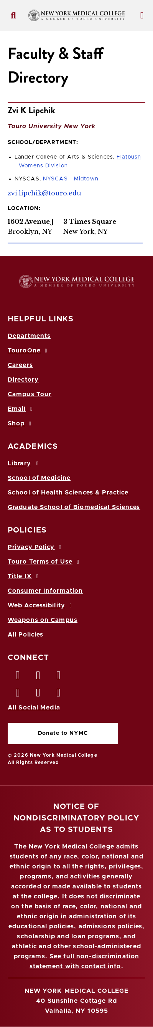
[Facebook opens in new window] (18, 677)
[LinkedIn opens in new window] (59, 677)
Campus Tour (29, 394)
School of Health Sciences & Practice (68, 493)
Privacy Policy (36, 547)
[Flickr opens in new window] (59, 694)
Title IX (24, 576)
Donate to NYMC (63, 733)
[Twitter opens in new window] (38, 677)
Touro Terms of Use (45, 562)
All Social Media (34, 708)
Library (24, 463)
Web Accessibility (41, 605)
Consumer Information (45, 591)
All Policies (25, 635)
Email (21, 409)
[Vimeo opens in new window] (38, 694)
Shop (21, 423)
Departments (29, 336)
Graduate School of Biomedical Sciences (74, 507)
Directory (23, 380)
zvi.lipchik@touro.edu (44, 193)
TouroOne (28, 350)
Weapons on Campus (42, 620)
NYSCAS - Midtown (71, 179)
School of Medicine (39, 478)
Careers (20, 365)
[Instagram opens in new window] (18, 694)
